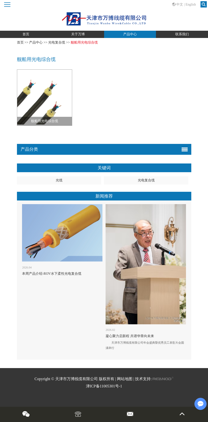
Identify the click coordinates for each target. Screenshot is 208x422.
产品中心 (130, 34)
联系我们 (182, 34)
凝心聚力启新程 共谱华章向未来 (130, 336)
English (190, 4)
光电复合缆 (56, 42)
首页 (26, 34)
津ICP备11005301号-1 (104, 386)
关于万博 (78, 34)
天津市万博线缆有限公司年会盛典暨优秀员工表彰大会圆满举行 (145, 345)
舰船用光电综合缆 (84, 42)
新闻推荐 (104, 196)
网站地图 (124, 379)
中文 (179, 4)
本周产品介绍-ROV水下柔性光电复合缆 (51, 273)
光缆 (59, 180)
